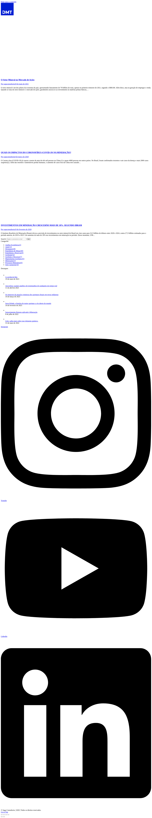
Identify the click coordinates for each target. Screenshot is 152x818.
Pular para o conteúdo (8, 2)
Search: (3, 239)
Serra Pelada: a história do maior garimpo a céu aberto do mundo (28, 303)
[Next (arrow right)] (4, 816)
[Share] (4, 814)
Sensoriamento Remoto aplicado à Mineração (21, 312)
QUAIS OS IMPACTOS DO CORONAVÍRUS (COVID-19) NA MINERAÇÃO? (36, 152)
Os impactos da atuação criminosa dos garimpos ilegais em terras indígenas (31, 295)
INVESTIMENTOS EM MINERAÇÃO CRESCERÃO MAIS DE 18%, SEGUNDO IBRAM (41, 225)
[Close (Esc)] (2, 814)
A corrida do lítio (11, 277)
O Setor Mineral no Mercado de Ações (17, 80)
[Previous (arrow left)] (2, 816)
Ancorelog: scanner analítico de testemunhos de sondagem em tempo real (31, 286)
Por (8, 84)
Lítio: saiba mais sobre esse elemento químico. (21, 321)
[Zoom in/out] (8, 814)
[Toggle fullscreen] (6, 814)
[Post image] (7, 275)
